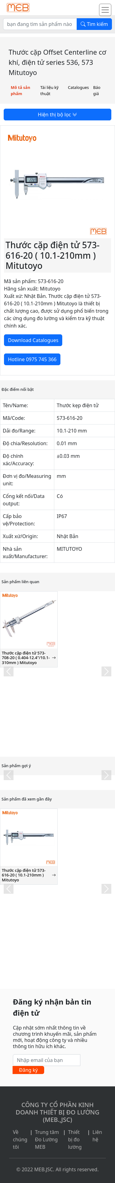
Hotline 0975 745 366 (32, 359)
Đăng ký (28, 1070)
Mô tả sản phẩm (20, 90)
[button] (8, 671)
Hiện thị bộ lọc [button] (57, 114)
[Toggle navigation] (105, 10)
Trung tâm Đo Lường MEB (47, 1139)
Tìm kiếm (94, 24)
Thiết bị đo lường (75, 1139)
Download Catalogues (33, 340)
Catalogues (78, 87)
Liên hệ (97, 1136)
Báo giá (97, 90)
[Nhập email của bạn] (46, 1060)
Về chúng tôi (20, 1139)
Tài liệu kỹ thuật (49, 90)
